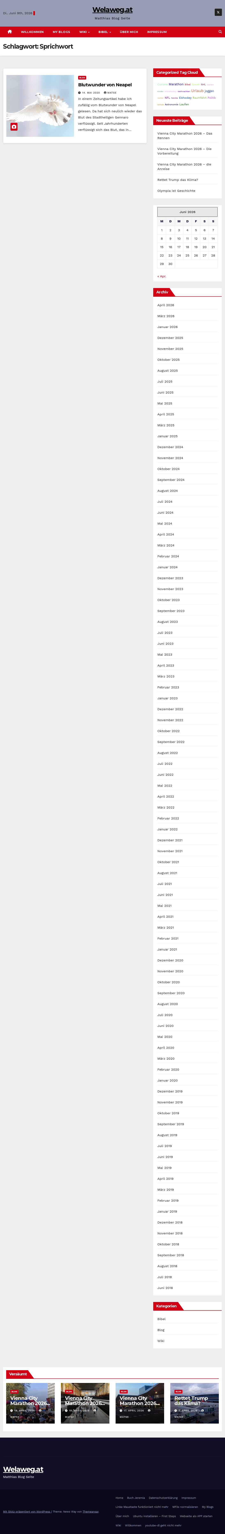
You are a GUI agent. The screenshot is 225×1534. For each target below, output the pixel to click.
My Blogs (61, 32)
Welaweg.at (112, 9)
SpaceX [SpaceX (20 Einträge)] (196, 84)
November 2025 (170, 349)
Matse (110, 92)
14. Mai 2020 (91, 92)
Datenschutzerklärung (163, 1497)
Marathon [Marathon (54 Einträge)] (176, 84)
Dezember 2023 (170, 578)
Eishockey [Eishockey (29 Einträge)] (185, 97)
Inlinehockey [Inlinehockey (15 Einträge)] (170, 91)
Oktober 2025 (168, 360)
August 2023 (167, 622)
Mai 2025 (164, 403)
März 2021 (165, 927)
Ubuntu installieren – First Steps (154, 1516)
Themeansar (91, 1511)
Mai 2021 (164, 906)
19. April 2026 (25, 1410)
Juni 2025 (165, 392)
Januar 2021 (167, 949)
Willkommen (32, 32)
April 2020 (165, 1048)
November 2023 (170, 589)
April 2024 (165, 534)
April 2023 (165, 665)
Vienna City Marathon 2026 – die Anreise (139, 1403)
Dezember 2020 (170, 960)
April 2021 (165, 917)
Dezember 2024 (170, 447)
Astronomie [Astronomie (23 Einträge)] (171, 104)
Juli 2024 (164, 502)
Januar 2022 (167, 829)
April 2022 (165, 796)
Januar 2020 (167, 1080)
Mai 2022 (164, 786)
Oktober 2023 (168, 600)
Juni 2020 (165, 1026)
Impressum (157, 32)
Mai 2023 (164, 654)
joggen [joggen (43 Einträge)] (209, 91)
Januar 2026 (167, 327)
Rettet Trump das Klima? (177, 180)
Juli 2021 (164, 884)
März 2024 (165, 545)
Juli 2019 (164, 1146)
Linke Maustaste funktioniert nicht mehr (142, 1506)
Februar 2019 (168, 1200)
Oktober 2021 (168, 862)
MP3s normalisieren (185, 1506)
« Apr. (161, 276)
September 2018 (170, 1255)
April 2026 (165, 305)
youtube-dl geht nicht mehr (163, 1525)
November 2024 (170, 458)
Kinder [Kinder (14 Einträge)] (160, 91)
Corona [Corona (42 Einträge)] (162, 84)
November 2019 (170, 1102)
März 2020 (166, 1059)
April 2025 (165, 414)
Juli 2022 (164, 764)
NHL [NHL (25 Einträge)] (203, 84)
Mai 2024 (164, 523)
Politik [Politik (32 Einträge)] (212, 97)
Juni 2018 (165, 1288)
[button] (220, 32)
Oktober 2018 (168, 1244)
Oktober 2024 (168, 469)
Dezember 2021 (169, 840)
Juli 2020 (165, 1015)
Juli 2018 (164, 1277)
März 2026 (165, 316)
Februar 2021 (167, 938)
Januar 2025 (167, 436)
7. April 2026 (188, 1410)
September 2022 (170, 742)
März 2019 (165, 1190)
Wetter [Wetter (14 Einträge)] (160, 98)
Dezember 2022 (170, 709)
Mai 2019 (164, 1168)
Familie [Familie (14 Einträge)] (174, 98)
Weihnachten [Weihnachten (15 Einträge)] (184, 91)
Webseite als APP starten (196, 1516)
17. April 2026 (134, 1410)
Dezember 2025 (170, 338)
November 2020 (170, 971)
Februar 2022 (168, 818)
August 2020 (167, 1004)
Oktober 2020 (168, 982)
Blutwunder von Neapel (105, 85)
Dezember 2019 (170, 1091)
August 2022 (167, 753)
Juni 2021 (165, 895)
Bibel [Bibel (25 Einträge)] (188, 84)
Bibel (104, 32)
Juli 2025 (164, 381)
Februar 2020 (168, 1069)
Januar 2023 (167, 698)
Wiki (83, 32)
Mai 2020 (164, 1037)
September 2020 (171, 993)
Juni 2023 (165, 644)
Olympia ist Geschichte (176, 191)
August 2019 (167, 1135)
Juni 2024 (165, 512)
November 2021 (169, 851)
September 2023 (170, 611)
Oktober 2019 (168, 1113)
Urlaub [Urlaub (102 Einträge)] (197, 91)
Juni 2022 (165, 775)
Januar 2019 (167, 1211)
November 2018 (170, 1233)
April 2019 (165, 1179)
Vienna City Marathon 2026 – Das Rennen (30, 1403)
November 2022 (170, 720)
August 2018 (167, 1266)
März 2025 (165, 425)
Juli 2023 (164, 633)
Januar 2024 (167, 567)
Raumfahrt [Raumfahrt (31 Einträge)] (199, 97)
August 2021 (167, 873)
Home (119, 1497)
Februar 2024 (168, 556)
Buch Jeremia (136, 1497)
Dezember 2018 (170, 1222)
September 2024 (170, 480)
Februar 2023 (168, 687)
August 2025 (167, 371)
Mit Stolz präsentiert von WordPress (27, 1511)
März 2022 (165, 807)
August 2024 (167, 491)
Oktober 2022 (168, 731)
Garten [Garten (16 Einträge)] (210, 84)
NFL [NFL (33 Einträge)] (167, 97)
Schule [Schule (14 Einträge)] (160, 104)
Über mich (129, 32)
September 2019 (170, 1124)
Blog (82, 77)
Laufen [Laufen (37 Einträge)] (184, 104)
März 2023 (165, 676)
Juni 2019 (165, 1157)
